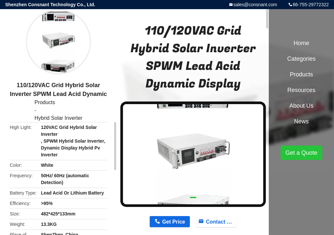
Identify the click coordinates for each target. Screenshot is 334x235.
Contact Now (221, 222)
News (301, 121)
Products (45, 102)
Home (301, 43)
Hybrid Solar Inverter (59, 118)
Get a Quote (301, 152)
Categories (301, 58)
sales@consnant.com (255, 4)
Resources (301, 90)
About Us (301, 105)
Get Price (173, 222)
